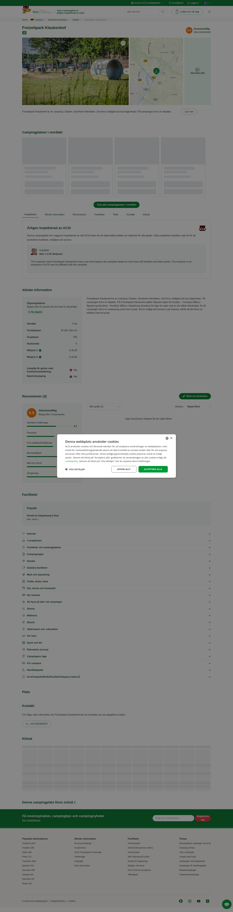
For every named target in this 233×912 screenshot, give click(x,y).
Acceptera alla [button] (153, 469)
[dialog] (116, 456)
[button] (75, 469)
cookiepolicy (71, 461)
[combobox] (167, 438)
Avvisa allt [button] (123, 469)
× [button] (171, 438)
